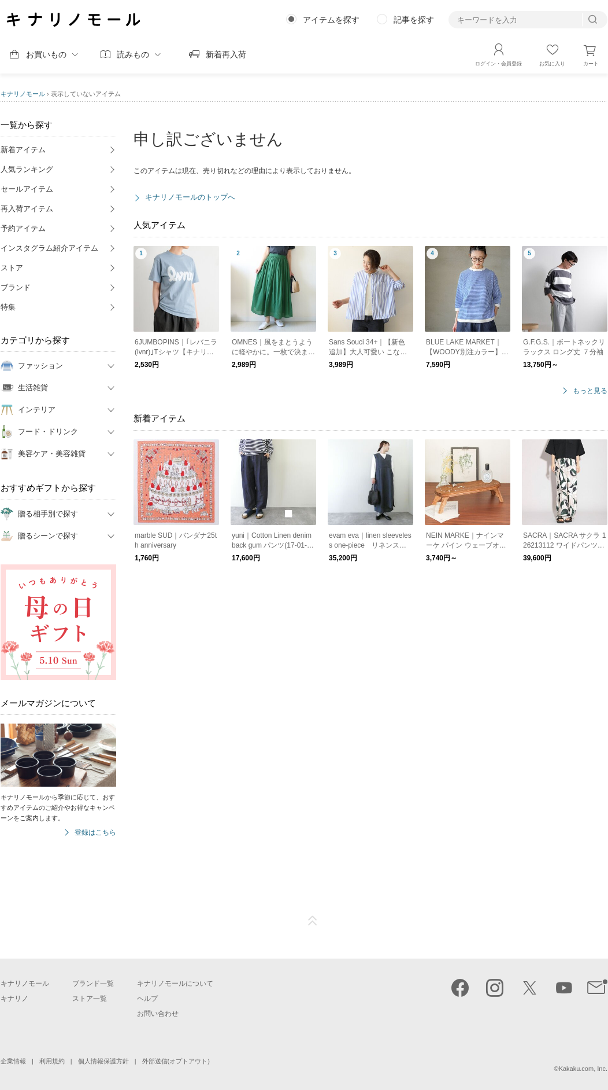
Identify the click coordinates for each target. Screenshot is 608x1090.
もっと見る (590, 391)
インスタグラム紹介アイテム (49, 248)
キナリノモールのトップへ (190, 197)
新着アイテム (23, 149)
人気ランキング (27, 169)
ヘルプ (147, 998)
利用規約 (52, 1061)
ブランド (16, 287)
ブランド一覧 (93, 983)
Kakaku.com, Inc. (583, 1068)
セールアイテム (27, 189)
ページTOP (312, 921)
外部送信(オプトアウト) (176, 1061)
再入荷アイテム (27, 208)
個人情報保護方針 (103, 1061)
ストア (12, 267)
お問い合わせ (158, 1014)
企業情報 (13, 1061)
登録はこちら (95, 832)
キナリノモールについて (175, 983)
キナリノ (14, 998)
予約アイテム (23, 228)
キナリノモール (23, 93)
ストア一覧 (89, 998)
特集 (8, 307)
